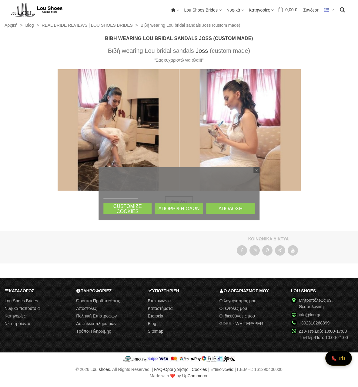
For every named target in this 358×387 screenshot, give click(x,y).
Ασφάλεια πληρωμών (96, 323)
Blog (152, 323)
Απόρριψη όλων (178, 208)
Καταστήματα (160, 308)
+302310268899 (314, 323)
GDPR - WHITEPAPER (241, 323)
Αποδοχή (231, 208)
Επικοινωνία (159, 300)
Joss (202, 50)
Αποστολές (86, 308)
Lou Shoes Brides (201, 10)
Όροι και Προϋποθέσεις (98, 300)
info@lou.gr (310, 314)
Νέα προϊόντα (17, 323)
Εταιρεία (155, 316)
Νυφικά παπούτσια (22, 308)
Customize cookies (127, 208)
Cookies (199, 369)
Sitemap (155, 331)
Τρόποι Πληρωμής (93, 331)
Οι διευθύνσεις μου (237, 316)
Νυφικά (233, 10)
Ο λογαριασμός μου (237, 300)
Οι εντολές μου (233, 308)
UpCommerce (195, 375)
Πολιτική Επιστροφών (96, 316)
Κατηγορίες (259, 10)
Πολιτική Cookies (120, 195)
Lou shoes (100, 369)
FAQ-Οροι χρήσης (171, 369)
